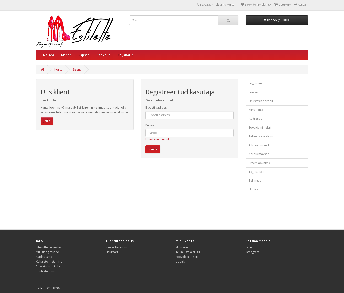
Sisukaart (112, 252)
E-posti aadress (156, 107)
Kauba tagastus (116, 247)
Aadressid (256, 119)
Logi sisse (255, 83)
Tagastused (256, 172)
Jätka (47, 121)
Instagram (252, 252)
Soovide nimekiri (260, 127)
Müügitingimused (47, 252)
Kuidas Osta (44, 257)
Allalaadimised (259, 145)
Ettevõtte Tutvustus (48, 247)
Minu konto (256, 110)
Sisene (77, 69)
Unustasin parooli (157, 139)
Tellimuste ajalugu (261, 136)
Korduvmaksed (259, 154)
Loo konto (256, 92)
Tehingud (255, 181)
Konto (58, 69)
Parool (150, 125)
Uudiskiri (255, 189)
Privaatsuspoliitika (48, 266)
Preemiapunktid (259, 163)
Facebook (252, 247)
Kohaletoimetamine (49, 262)
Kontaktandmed (47, 271)
